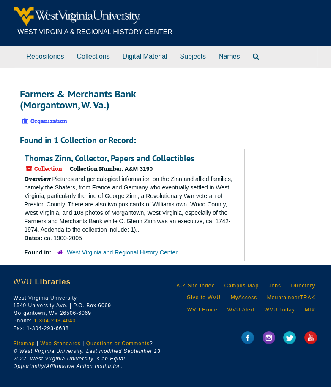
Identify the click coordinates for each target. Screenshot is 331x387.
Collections (93, 56)
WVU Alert (240, 310)
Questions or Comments (118, 343)
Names (229, 56)
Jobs (275, 286)
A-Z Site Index (195, 286)
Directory (303, 286)
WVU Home (202, 310)
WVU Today (280, 310)
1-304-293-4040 (55, 321)
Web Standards (60, 343)
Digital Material (145, 56)
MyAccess (244, 297)
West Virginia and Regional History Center (122, 252)
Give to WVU (204, 297)
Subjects (193, 56)
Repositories (45, 56)
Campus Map (241, 286)
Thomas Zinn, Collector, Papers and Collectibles (109, 158)
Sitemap (24, 343)
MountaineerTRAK (291, 297)
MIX (310, 310)
